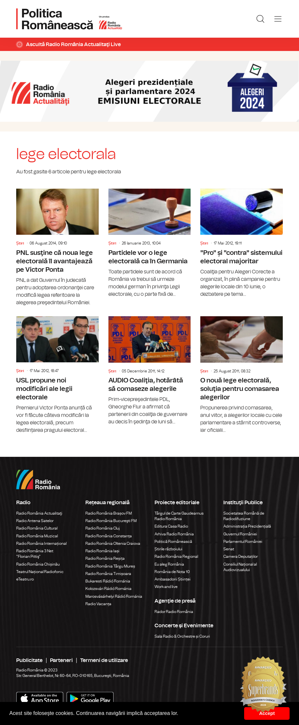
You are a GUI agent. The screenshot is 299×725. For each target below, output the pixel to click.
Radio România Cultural (36, 528)
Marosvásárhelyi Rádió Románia (113, 596)
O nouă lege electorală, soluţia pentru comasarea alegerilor (241, 375)
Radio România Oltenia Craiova (112, 543)
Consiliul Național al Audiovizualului (240, 567)
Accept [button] (267, 713)
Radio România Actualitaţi (39, 513)
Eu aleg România (169, 564)
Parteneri (61, 660)
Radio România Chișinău (38, 564)
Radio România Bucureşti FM (111, 521)
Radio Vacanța (98, 604)
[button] (181, 714)
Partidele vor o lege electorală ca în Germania (149, 243)
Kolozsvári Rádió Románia (108, 589)
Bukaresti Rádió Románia (107, 581)
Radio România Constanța (108, 536)
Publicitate (29, 660)
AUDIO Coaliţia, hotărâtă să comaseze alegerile (149, 371)
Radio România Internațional (41, 543)
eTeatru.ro (25, 579)
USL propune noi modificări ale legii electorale (57, 375)
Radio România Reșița (105, 558)
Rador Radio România (174, 612)
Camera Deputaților (240, 556)
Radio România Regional (176, 556)
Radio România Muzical (37, 536)
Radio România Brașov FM (108, 513)
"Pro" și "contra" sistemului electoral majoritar (241, 243)
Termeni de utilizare (104, 660)
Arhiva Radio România (174, 534)
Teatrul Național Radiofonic (40, 572)
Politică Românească (173, 542)
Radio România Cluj (102, 528)
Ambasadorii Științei (173, 579)
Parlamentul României (242, 542)
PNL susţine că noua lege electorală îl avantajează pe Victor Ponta (57, 247)
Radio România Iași (102, 551)
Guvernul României (240, 534)
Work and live (166, 587)
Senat (228, 549)
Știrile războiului (168, 549)
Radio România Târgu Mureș (110, 566)
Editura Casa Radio (171, 526)
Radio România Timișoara (108, 574)
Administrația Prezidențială (247, 526)
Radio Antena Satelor (35, 521)
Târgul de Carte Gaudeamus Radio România (179, 516)
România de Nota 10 (172, 572)
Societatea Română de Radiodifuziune (243, 516)
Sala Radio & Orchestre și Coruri (182, 636)
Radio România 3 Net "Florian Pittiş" (34, 553)
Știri (20, 243)
